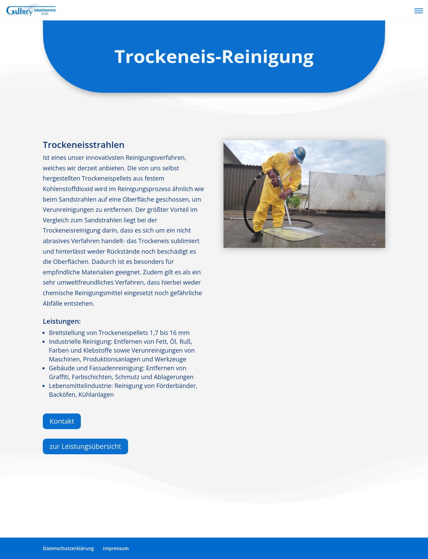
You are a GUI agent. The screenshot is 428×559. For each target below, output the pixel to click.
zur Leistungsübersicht (85, 446)
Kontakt (62, 421)
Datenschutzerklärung (68, 548)
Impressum (116, 548)
